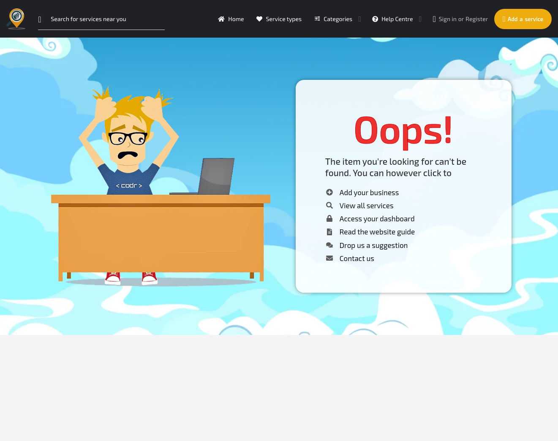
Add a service (523, 19)
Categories (333, 18)
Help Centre (392, 18)
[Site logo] (16, 18)
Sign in (448, 18)
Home (231, 18)
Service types (279, 18)
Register (476, 18)
